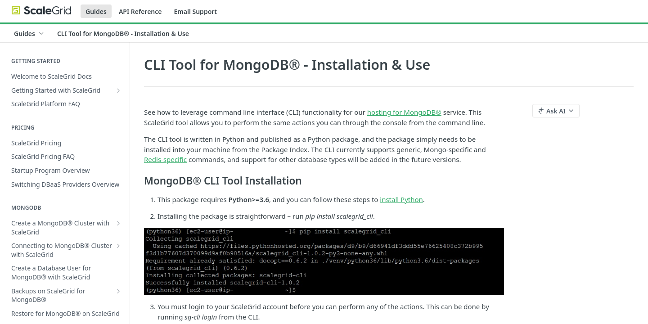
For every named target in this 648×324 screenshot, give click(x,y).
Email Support (195, 11)
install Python (401, 199)
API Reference (140, 11)
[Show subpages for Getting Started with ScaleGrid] (118, 90)
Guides (96, 11)
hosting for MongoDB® (404, 112)
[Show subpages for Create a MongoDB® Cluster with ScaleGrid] (118, 223)
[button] (324, 261)
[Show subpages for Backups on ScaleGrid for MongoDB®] (118, 291)
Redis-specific (165, 159)
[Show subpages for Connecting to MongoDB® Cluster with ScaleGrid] (118, 245)
